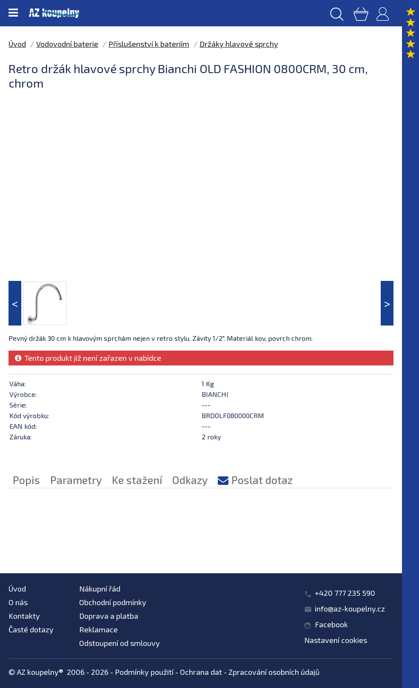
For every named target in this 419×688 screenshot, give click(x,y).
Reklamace (98, 629)
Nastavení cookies (335, 640)
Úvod (17, 43)
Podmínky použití (144, 672)
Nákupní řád (99, 588)
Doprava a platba (108, 615)
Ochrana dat (201, 672)
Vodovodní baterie (67, 43)
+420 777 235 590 (345, 592)
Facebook (331, 624)
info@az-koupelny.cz (350, 608)
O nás (18, 602)
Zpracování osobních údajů (273, 672)
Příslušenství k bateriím (148, 43)
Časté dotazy (31, 629)
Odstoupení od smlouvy (119, 643)
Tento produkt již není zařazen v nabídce (88, 357)
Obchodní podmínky (112, 602)
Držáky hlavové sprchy (239, 43)
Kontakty (24, 615)
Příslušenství (104, 534)
